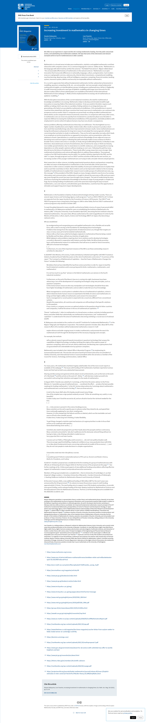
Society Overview (122, 9)
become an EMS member (66, 18)
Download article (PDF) (28, 56)
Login (107, 5)
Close (140, 717)
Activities (106, 9)
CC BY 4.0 (77, 705)
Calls (112, 9)
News (70, 9)
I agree (133, 717)
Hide (127, 15)
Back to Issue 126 (79, 713)
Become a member (116, 5)
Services (96, 9)
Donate (126, 5)
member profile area (51, 18)
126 (49, 27)
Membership (86, 9)
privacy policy (127, 713)
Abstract (36, 67)
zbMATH (46, 40)
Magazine (76, 9)
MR (50, 40)
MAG (45, 27)
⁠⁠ (65, 93)
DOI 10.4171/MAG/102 (50, 693)
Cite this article (34, 83)
